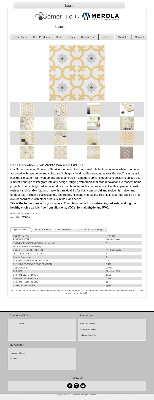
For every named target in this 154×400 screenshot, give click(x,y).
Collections (20, 37)
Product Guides (88, 324)
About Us (123, 37)
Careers (106, 37)
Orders (14, 359)
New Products (41, 37)
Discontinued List (88, 329)
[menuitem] (20, 37)
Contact (139, 37)
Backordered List (88, 335)
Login (69, 5)
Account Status (18, 353)
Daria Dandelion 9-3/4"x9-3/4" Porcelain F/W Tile (46, 165)
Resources (89, 37)
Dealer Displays (65, 37)
